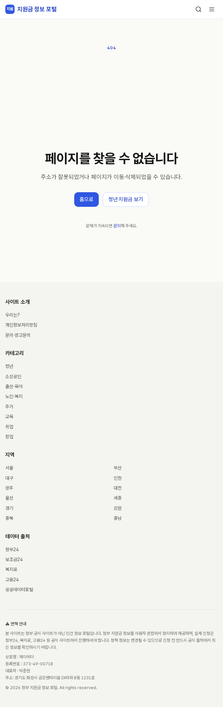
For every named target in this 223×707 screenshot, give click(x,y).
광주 (9, 488)
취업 (9, 426)
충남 (118, 518)
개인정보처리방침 (21, 325)
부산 (118, 467)
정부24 (12, 549)
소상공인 (13, 376)
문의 (117, 225)
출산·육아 (14, 386)
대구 (9, 478)
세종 (118, 498)
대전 (118, 488)
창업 (9, 436)
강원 (118, 508)
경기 (9, 508)
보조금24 (14, 559)
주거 (9, 406)
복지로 (11, 569)
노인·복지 (14, 396)
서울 (9, 467)
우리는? (12, 315)
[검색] (198, 9)
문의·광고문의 (17, 335)
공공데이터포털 (19, 589)
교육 (9, 416)
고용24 (12, 579)
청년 (9, 366)
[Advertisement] (111, 101)
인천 (118, 478)
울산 (9, 498)
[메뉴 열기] (212, 9)
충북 (9, 518)
